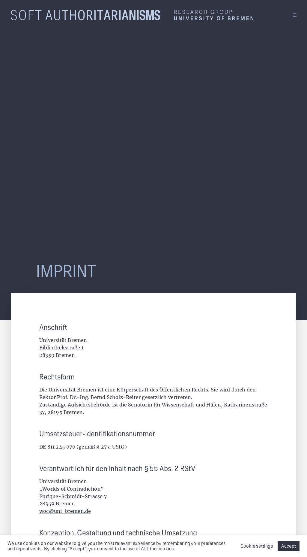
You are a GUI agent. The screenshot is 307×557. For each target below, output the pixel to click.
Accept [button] (288, 546)
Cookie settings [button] (256, 546)
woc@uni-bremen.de (65, 511)
